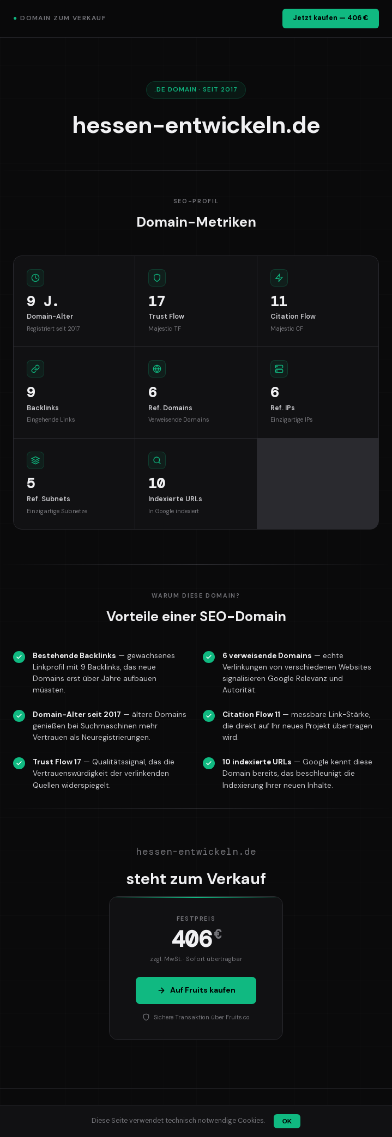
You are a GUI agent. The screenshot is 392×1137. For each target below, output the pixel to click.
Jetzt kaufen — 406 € (331, 18)
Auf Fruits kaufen (196, 990)
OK (287, 1121)
